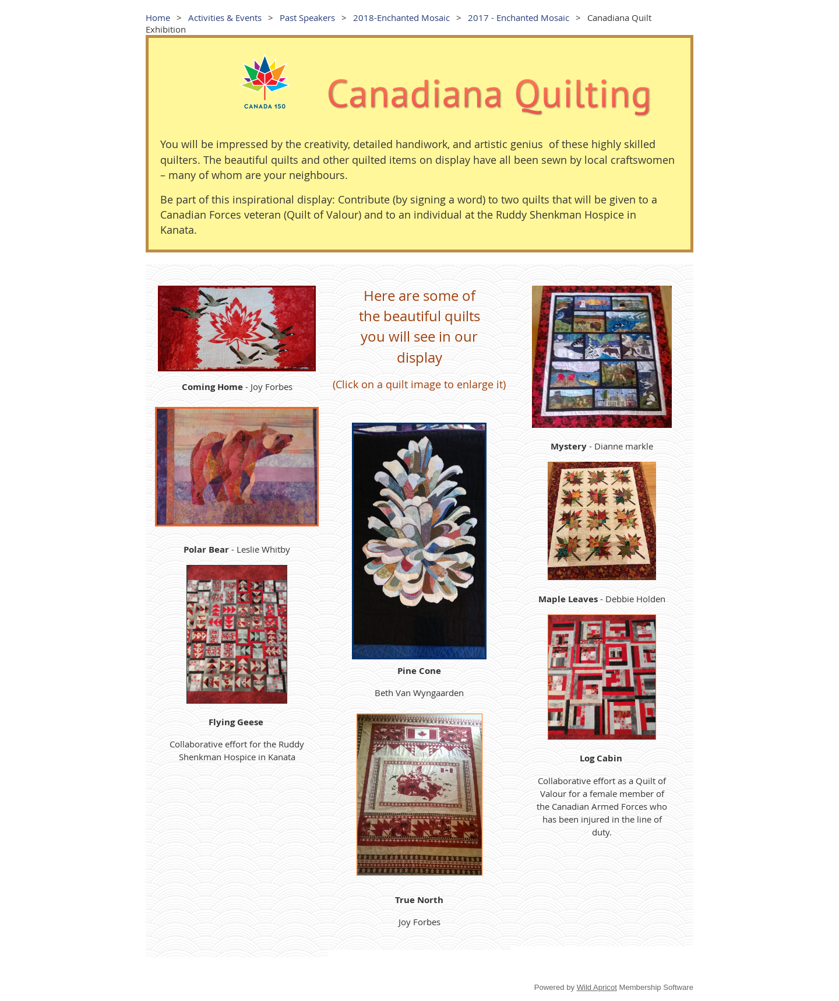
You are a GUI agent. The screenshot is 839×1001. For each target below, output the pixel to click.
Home (158, 17)
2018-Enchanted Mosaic (401, 17)
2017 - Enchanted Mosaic (518, 17)
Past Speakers (307, 17)
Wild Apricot (597, 987)
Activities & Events (225, 17)
